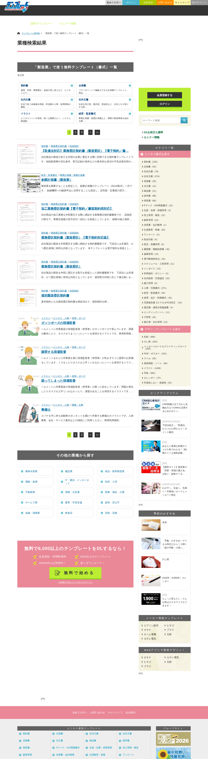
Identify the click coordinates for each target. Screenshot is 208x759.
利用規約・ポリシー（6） (157, 273)
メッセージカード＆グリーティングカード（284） (165, 347)
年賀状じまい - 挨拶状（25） (158, 383)
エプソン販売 (151, 625)
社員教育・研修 (97, 754)
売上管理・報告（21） (155, 215)
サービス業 (31, 502)
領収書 (26, 747)
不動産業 (30, 492)
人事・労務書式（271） (156, 288)
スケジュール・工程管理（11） (160, 264)
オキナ (147, 629)
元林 (169, 634)
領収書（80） (151, 200)
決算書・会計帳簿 (65, 754)
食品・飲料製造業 (114, 471)
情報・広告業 (72, 492)
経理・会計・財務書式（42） (158, 298)
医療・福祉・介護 (114, 492)
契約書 (45, 146)
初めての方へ (114, 2)
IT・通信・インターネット (77, 482)
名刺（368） (150, 337)
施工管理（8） (151, 283)
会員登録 (148, 2)
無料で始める (79, 573)
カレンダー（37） (153, 378)
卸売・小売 (111, 481)
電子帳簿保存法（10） (155, 259)
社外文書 (127, 733)
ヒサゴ (170, 625)
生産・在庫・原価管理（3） (158, 210)
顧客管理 (27, 754)
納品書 (92, 740)
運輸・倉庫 (31, 481)
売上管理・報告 (130, 747)
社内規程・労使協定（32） (157, 278)
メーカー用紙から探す (188, 23)
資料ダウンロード (42, 23)
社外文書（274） (152, 176)
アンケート (128, 754)
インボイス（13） (153, 268)
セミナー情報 (67, 23)
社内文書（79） (152, 171)
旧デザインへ (199, 2)
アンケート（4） (152, 234)
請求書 (126, 740)
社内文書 (93, 733)
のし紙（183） (151, 341)
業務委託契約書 (59, 146)
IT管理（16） (150, 317)
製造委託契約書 (66, 301)
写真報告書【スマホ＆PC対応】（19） (163, 302)
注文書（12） (151, 186)
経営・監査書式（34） (155, 293)
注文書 (59, 740)
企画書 (59, 733)
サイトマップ (182, 2)
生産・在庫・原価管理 (100, 747)
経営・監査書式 (49, 175)
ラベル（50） (151, 358)
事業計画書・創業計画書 (72, 175)
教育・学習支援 (73, 502)
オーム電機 (150, 634)
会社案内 (130, 712)
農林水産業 (31, 471)
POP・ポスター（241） (156, 353)
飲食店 (68, 512)
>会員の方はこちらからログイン (75, 582)
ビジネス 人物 (61, 318)
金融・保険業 (32, 512)
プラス (170, 629)
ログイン (131, 2)
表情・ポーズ (78, 318)
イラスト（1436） (153, 368)
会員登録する (164, 95)
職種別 (163, 23)
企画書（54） (151, 166)
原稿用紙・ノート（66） (156, 363)
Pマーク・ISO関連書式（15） (159, 205)
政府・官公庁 (112, 502)
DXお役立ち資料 (153, 132)
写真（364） (150, 373)
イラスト (46, 318)
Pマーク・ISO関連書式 (68, 747)
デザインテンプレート (121, 23)
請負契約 (74, 146)
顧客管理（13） (152, 220)
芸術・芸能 (111, 512)
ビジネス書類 (91, 23)
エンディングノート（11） (157, 312)
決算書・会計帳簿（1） (156, 225)
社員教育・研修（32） (155, 230)
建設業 (68, 471)
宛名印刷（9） (151, 239)
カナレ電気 (150, 638)
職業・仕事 (77, 405)
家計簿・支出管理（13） (156, 322)
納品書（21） (151, 191)
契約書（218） (151, 162)
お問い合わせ (165, 2)
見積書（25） (151, 181)
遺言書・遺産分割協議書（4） (159, 307)
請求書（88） (151, 196)
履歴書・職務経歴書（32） (157, 249)
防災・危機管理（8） (154, 244)
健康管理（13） (152, 254)
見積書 (26, 740)
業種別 (147, 23)
